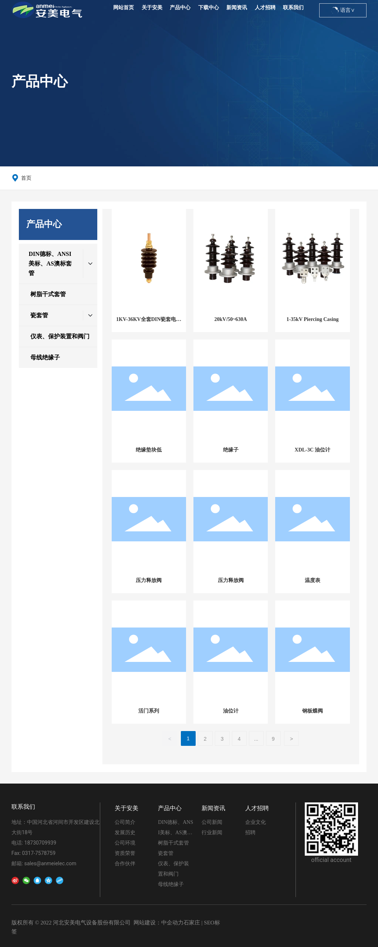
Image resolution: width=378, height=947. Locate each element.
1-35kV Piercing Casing (312, 319)
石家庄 (191, 923)
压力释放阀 (149, 580)
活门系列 (148, 711)
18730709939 (40, 843)
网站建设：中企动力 (158, 923)
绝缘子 (231, 450)
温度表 (312, 580)
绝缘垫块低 (149, 450)
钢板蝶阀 (312, 711)
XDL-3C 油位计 (313, 450)
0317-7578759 (38, 853)
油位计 (231, 711)
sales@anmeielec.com (50, 863)
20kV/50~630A (231, 319)
